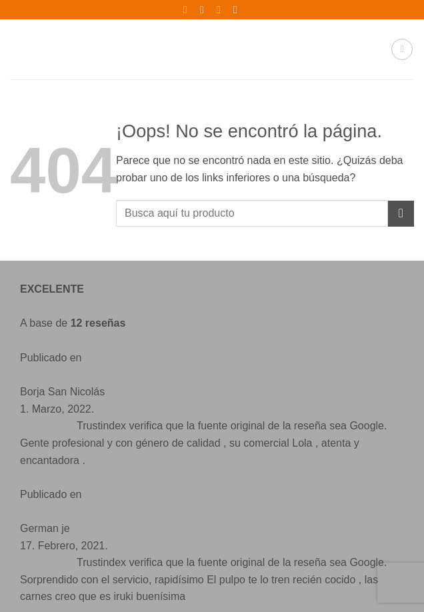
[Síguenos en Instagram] (71, 517)
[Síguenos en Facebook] (43, 517)
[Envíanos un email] (97, 517)
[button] (402, 49)
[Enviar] (401, 214)
